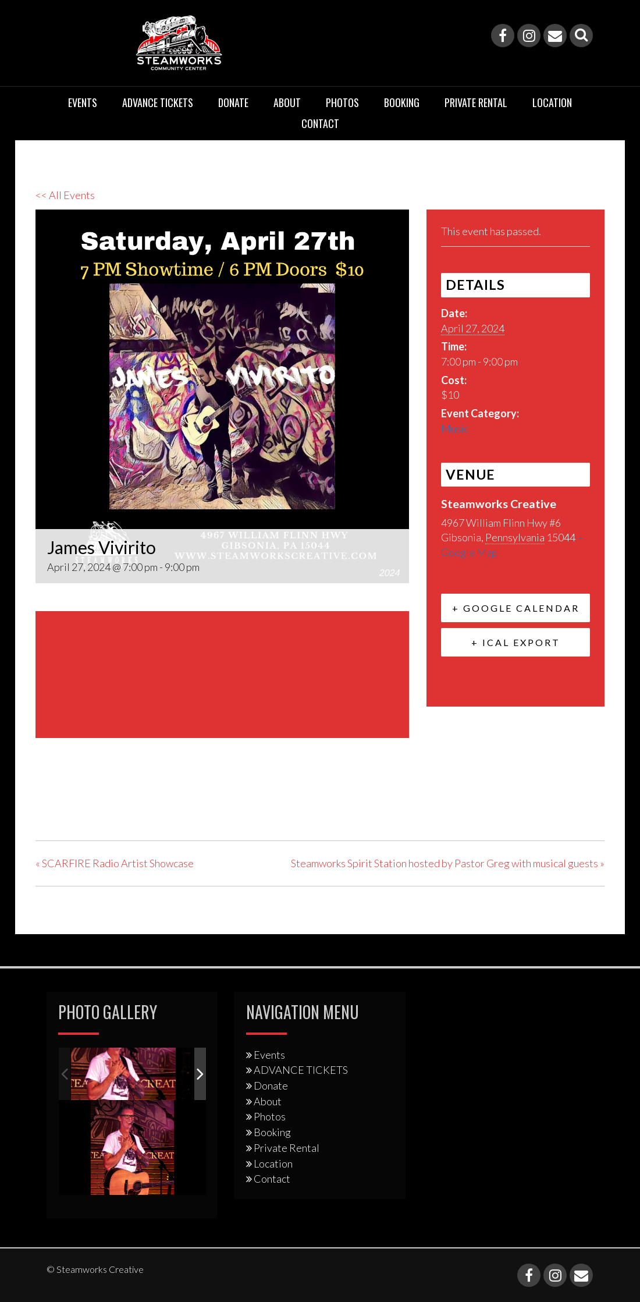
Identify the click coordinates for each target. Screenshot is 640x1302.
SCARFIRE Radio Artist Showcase (114, 863)
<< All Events (65, 195)
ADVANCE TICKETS (157, 102)
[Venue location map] (222, 672)
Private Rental (476, 102)
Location (552, 102)
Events (82, 102)
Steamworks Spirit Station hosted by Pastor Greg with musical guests (448, 863)
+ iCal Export (515, 642)
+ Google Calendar (515, 607)
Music (454, 428)
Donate (233, 102)
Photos (342, 102)
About (287, 102)
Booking (401, 102)
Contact (320, 123)
